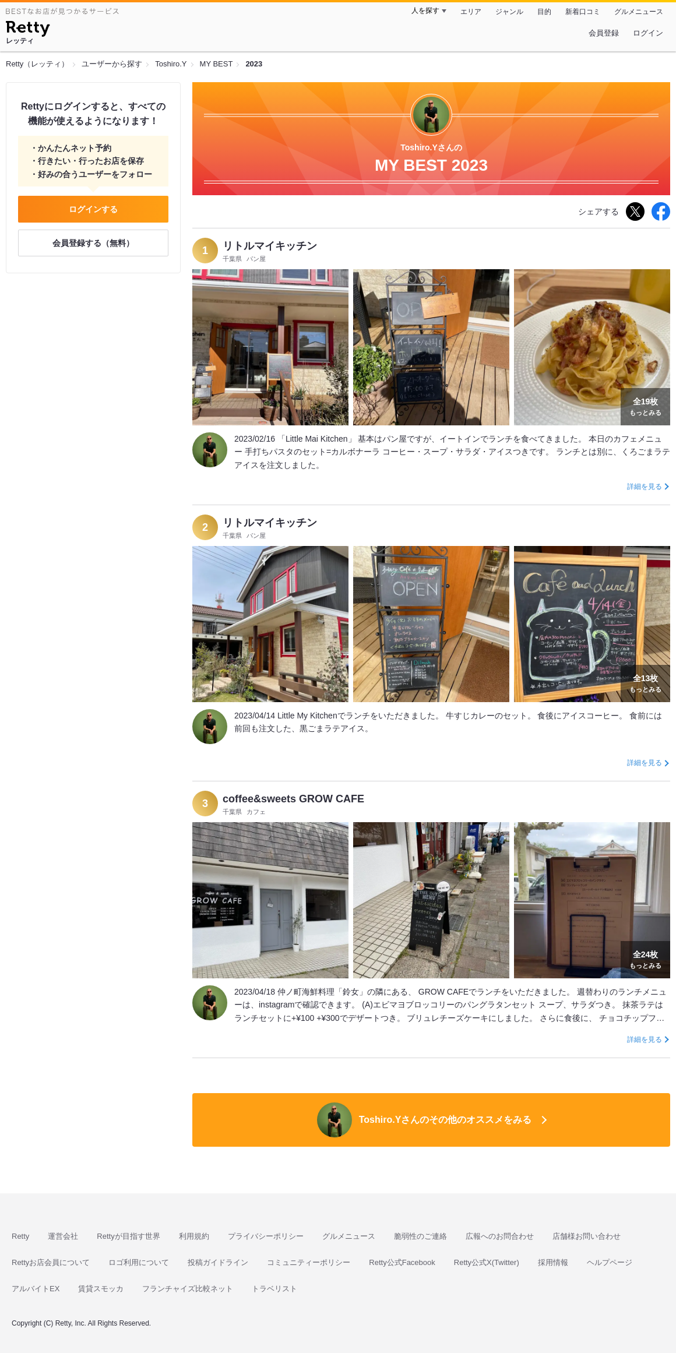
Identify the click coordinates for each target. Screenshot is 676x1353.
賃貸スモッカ (101, 1288)
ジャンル (509, 12)
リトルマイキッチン (270, 246)
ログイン (648, 33)
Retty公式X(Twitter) (486, 1262)
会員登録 (604, 33)
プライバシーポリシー (266, 1236)
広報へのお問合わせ (500, 1236)
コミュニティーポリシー (308, 1262)
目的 (544, 12)
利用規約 (194, 1236)
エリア (470, 12)
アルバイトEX (35, 1288)
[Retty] (28, 30)
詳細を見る (644, 486)
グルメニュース (638, 12)
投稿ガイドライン (218, 1262)
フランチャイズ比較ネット (187, 1288)
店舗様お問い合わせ (586, 1236)
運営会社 (63, 1236)
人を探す (425, 10)
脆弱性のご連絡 (420, 1236)
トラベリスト (274, 1288)
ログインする (93, 209)
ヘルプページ (609, 1262)
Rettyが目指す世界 (128, 1236)
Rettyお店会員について (51, 1262)
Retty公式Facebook (402, 1262)
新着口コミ (582, 12)
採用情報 (553, 1262)
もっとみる (645, 405)
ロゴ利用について (138, 1262)
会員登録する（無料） (93, 243)
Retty (20, 1236)
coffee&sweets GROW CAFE (293, 799)
